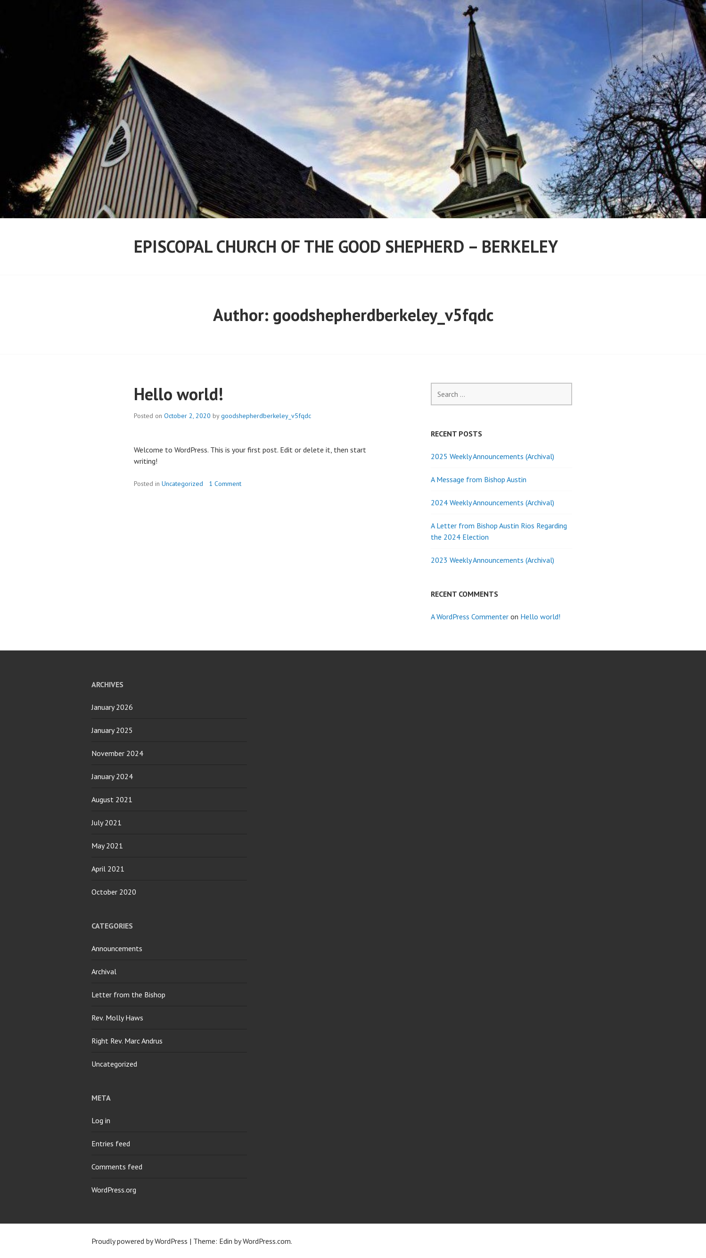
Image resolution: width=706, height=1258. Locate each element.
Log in (100, 1120)
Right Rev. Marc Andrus (127, 1040)
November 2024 (117, 753)
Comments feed (116, 1166)
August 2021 (111, 799)
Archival (103, 971)
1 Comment (225, 483)
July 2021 (106, 822)
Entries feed (110, 1143)
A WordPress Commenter (470, 616)
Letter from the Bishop (128, 994)
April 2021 (107, 868)
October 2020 (113, 891)
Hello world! (178, 394)
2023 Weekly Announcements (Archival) (492, 560)
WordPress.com (267, 1241)
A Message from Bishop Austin (478, 479)
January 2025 (112, 730)
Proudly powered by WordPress (139, 1241)
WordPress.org (113, 1189)
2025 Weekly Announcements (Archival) (492, 456)
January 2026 (112, 707)
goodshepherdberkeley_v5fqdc (266, 415)
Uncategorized (182, 483)
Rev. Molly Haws (117, 1017)
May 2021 (107, 845)
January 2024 (112, 776)
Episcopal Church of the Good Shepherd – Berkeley (346, 246)
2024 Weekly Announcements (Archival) (492, 502)
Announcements (116, 948)
